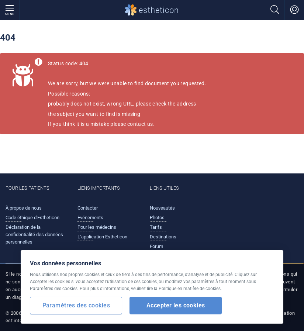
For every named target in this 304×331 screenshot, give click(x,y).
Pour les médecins (96, 227)
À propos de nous (24, 208)
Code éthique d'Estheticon (32, 217)
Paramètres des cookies (76, 305)
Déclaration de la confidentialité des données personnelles (34, 234)
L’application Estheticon (102, 236)
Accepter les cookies (175, 305)
